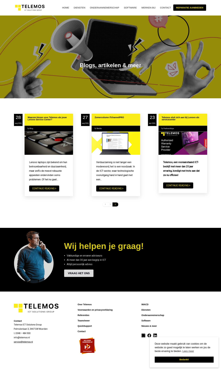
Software (130, 7)
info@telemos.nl (22, 337)
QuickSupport (85, 326)
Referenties (83, 315)
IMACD (145, 304)
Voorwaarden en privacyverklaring (95, 310)
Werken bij (148, 7)
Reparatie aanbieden (189, 7)
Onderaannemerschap (104, 7)
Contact (165, 7)
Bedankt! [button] (184, 359)
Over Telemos (85, 304)
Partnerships (168, 129)
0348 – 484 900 (23, 333)
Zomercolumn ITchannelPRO (109, 117)
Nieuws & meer (149, 326)
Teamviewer (84, 320)
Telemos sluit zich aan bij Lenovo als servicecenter (180, 118)
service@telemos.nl (23, 342)
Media (99, 129)
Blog (31, 129)
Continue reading (43, 188)
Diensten (79, 7)
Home (65, 7)
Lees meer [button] (188, 351)
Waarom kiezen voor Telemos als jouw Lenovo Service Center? (47, 118)
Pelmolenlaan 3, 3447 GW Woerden (31, 329)
